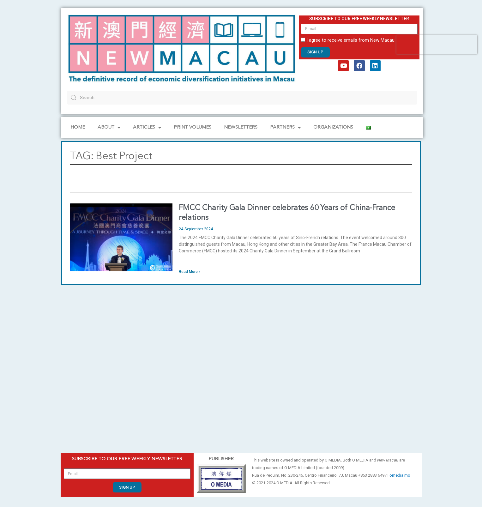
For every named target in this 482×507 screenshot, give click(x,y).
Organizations (333, 127)
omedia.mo (399, 475)
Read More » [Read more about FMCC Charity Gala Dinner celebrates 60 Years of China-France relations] (190, 271)
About (109, 127)
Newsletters (240, 127)
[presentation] (436, 44)
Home (77, 127)
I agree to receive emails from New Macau (350, 40)
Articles (147, 127)
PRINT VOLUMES (192, 127)
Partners (285, 127)
